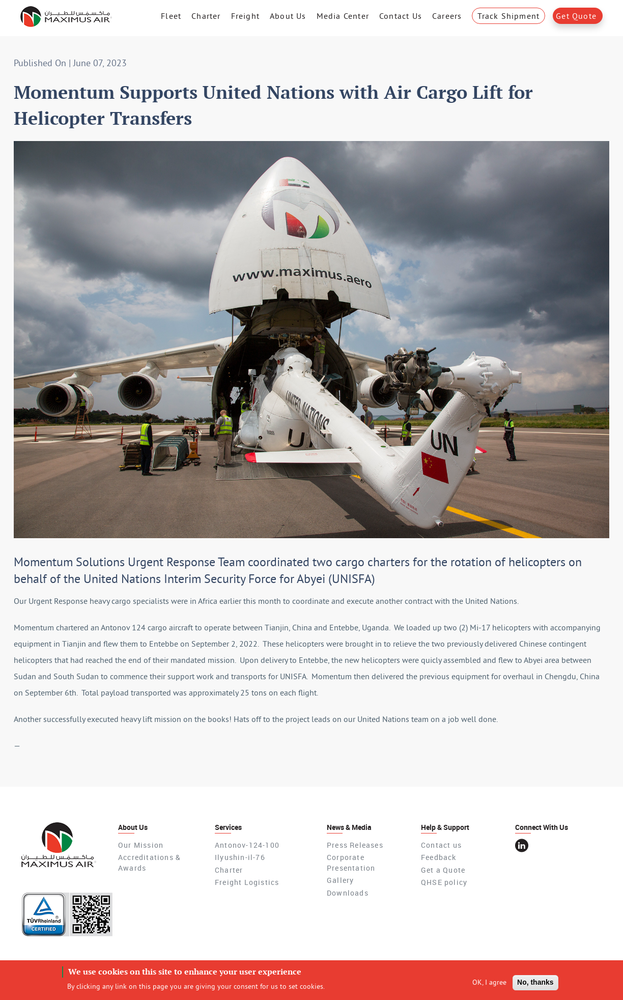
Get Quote (576, 16)
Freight (245, 16)
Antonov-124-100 (247, 845)
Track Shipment (508, 16)
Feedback (439, 857)
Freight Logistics (247, 882)
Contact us (441, 845)
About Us (288, 16)
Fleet (171, 16)
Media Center (343, 16)
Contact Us (400, 16)
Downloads (348, 893)
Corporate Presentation (351, 862)
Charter (205, 16)
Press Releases (355, 845)
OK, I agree (489, 985)
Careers (447, 16)
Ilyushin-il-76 (240, 857)
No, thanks (535, 985)
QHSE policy (444, 882)
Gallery (340, 880)
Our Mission (140, 845)
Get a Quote (443, 870)
